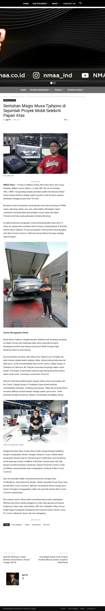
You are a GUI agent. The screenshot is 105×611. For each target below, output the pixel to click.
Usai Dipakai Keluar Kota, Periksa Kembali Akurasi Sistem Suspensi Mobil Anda (53, 560)
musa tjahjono (16, 525)
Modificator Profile (17, 96)
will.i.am (46, 525)
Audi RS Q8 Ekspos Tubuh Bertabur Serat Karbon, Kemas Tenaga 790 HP (16, 560)
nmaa (27, 525)
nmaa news (36, 525)
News (82, 608)
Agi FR (8, 120)
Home (5, 96)
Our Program (73, 608)
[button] (80, 3)
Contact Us (91, 608)
